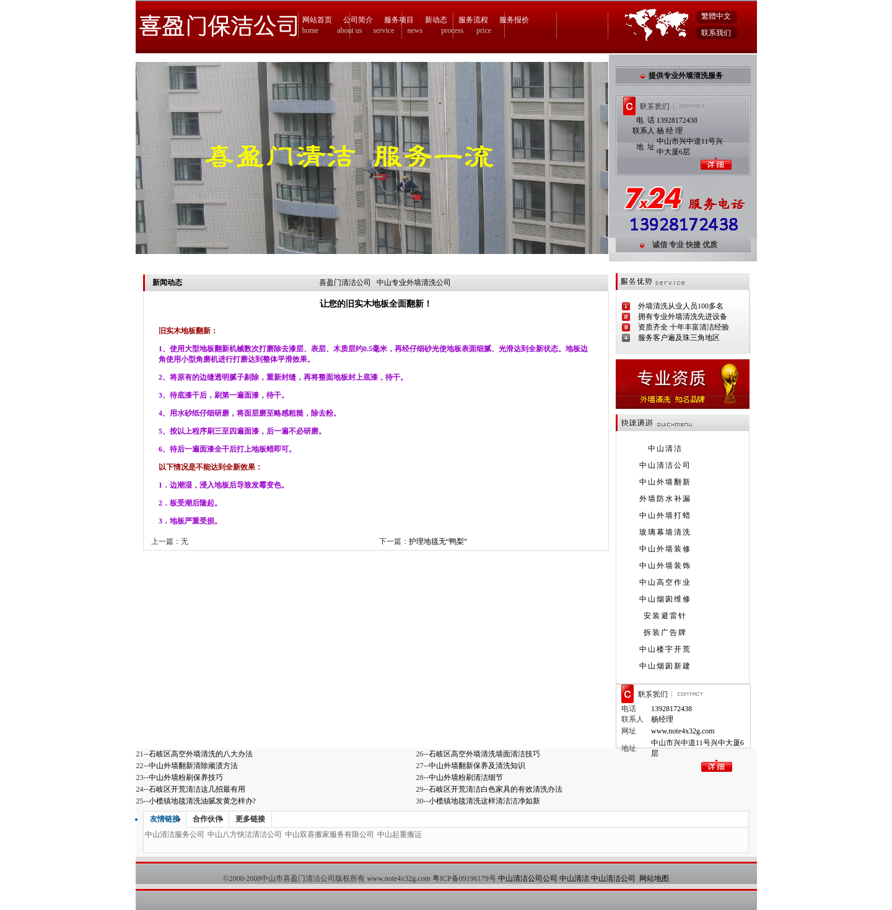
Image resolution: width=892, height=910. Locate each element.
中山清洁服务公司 (174, 834)
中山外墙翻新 (665, 482)
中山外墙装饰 (665, 565)
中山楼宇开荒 (665, 649)
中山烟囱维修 (665, 599)
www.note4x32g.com (683, 731)
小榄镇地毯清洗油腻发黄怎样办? (202, 801)
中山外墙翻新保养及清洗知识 (477, 765)
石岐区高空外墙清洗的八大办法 (201, 754)
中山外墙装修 (665, 549)
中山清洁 (665, 448)
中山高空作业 (665, 582)
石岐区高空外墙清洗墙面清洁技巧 (484, 754)
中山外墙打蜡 (665, 515)
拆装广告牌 (665, 632)
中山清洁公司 (665, 465)
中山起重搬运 (399, 834)
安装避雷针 (665, 615)
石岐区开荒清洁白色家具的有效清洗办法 (495, 789)
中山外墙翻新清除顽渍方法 (193, 765)
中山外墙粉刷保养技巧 (186, 777)
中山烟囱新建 (665, 666)
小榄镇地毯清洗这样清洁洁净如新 (484, 801)
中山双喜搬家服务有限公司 (329, 834)
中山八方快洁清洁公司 (245, 834)
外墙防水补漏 (665, 498)
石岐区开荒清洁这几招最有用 (197, 789)
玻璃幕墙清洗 (665, 532)
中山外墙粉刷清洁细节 (466, 777)
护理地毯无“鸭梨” (438, 541)
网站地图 (654, 878)
